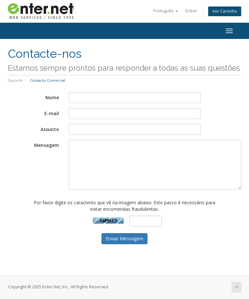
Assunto (50, 129)
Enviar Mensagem (124, 238)
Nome (52, 97)
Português (165, 11)
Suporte (15, 80)
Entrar (191, 11)
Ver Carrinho (224, 11)
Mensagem (46, 145)
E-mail (51, 113)
